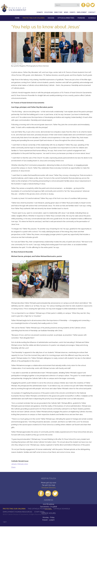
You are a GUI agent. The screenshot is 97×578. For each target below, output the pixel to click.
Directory (58, 12)
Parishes (81, 18)
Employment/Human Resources (17, 512)
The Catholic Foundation (39, 509)
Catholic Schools (61, 509)
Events (72, 12)
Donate (40, 12)
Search (78, 4)
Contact (91, 12)
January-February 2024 (19, 464)
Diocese (51, 18)
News (66, 12)
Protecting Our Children (33, 18)
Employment (82, 12)
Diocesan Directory (48, 488)
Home (17, 18)
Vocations (48, 12)
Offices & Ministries (66, 18)
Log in (5, 522)
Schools (92, 18)
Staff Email (39, 512)
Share (13, 467)
